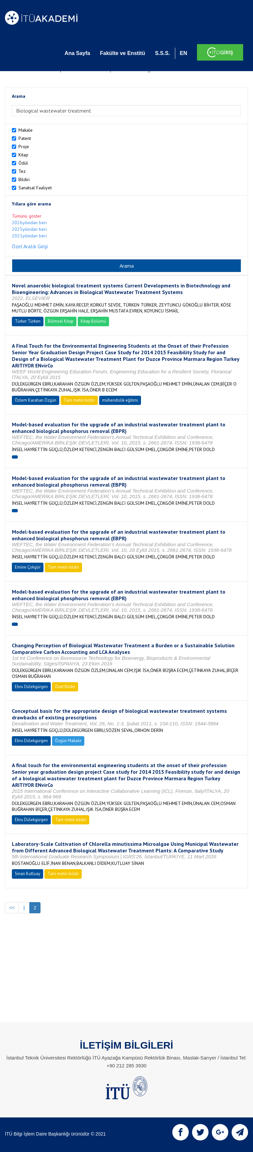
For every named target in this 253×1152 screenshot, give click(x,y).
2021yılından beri (29, 236)
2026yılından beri (29, 223)
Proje (23, 146)
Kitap (23, 155)
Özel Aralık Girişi (30, 246)
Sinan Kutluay (27, 873)
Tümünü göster (27, 216)
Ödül (23, 163)
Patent (24, 138)
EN (183, 53)
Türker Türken (28, 321)
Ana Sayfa (77, 53)
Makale (25, 130)
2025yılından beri (29, 229)
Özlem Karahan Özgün (35, 400)
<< (11, 907)
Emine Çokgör (28, 567)
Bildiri (24, 179)
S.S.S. (162, 53)
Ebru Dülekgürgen (31, 686)
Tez (22, 171)
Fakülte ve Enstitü (122, 53)
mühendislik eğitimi (120, 400)
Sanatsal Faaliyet (35, 188)
